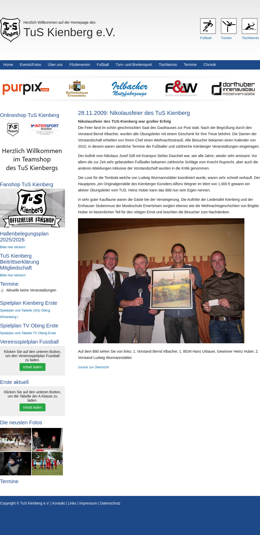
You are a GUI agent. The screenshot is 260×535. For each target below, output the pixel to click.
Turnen (226, 38)
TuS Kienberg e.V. (69, 32)
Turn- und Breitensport (134, 65)
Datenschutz (110, 503)
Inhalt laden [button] (32, 367)
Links (72, 503)
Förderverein (79, 65)
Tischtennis (250, 38)
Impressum (88, 503)
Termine (190, 65)
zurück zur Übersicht (93, 367)
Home (8, 65)
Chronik (210, 65)
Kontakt (59, 503)
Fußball (205, 38)
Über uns (55, 65)
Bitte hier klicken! (12, 247)
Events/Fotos (30, 65)
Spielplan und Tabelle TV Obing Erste (28, 333)
